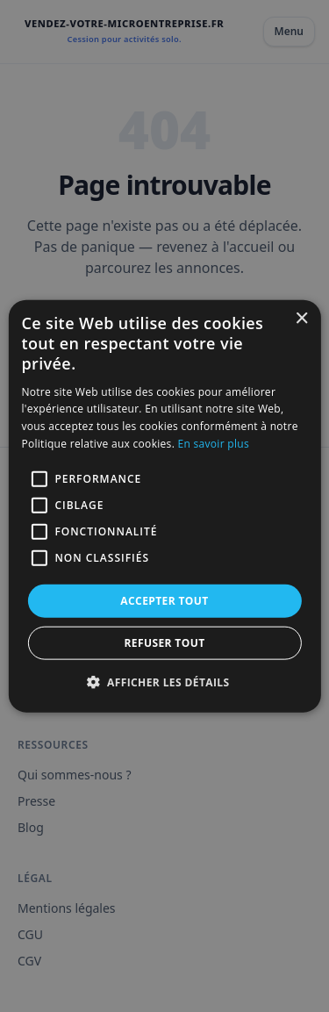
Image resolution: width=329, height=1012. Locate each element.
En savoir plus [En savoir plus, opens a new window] (213, 443)
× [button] (301, 318)
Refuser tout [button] (165, 642)
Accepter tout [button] (164, 599)
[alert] (164, 506)
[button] (165, 682)
